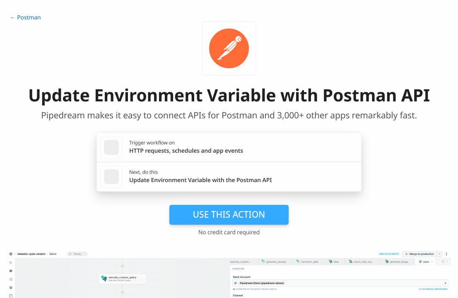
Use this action (229, 214)
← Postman (25, 18)
